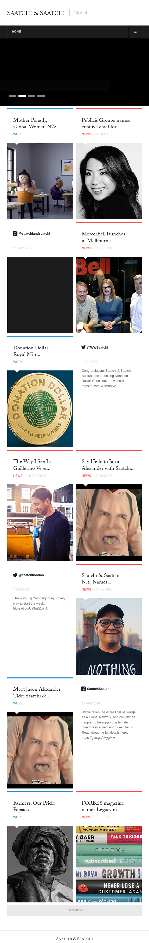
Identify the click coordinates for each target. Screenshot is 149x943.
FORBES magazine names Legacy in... (103, 807)
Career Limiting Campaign (42, 86)
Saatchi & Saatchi (36, 12)
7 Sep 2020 (21, 589)
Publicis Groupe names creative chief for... (106, 124)
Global (80, 12)
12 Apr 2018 (91, 703)
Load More (74, 910)
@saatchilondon (31, 575)
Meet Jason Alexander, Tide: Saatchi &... (37, 693)
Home (16, 32)
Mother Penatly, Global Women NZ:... (36, 124)
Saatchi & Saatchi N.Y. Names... (100, 579)
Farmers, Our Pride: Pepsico (34, 807)
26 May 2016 (22, 248)
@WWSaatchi (97, 347)
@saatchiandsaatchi (34, 233)
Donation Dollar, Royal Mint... (31, 352)
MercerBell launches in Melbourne (103, 238)
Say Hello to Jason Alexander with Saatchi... (108, 465)
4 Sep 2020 (90, 362)
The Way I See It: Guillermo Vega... (32, 465)
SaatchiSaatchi (99, 689)
